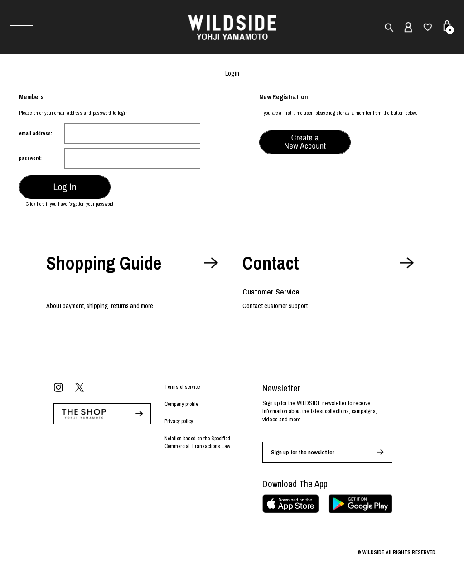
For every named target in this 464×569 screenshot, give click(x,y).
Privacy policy (178, 421)
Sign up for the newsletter (302, 452)
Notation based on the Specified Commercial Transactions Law (197, 442)
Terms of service (182, 387)
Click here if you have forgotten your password (69, 204)
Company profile (181, 404)
